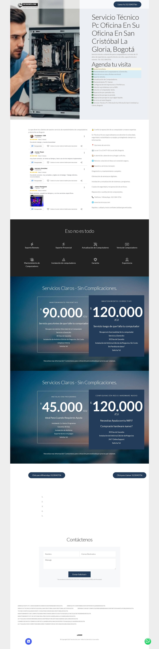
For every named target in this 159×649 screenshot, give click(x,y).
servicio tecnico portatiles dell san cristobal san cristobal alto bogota (45, 608)
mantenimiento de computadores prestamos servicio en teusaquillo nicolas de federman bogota (54, 613)
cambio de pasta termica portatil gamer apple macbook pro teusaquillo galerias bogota (51, 621)
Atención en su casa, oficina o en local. (106, 74)
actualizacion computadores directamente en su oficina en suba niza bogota (47, 624)
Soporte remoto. (98, 77)
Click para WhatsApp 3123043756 (46, 475)
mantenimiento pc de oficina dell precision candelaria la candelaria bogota (46, 616)
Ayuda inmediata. (99, 69)
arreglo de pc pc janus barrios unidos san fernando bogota (40, 606)
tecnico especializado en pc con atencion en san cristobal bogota (43, 611)
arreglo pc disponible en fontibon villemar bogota (86, 606)
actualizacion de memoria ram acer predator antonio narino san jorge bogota (48, 619)
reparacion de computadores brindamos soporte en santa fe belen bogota (106, 608)
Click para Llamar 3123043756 (129, 475)
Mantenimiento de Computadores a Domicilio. (109, 72)
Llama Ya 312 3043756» (127, 4)
